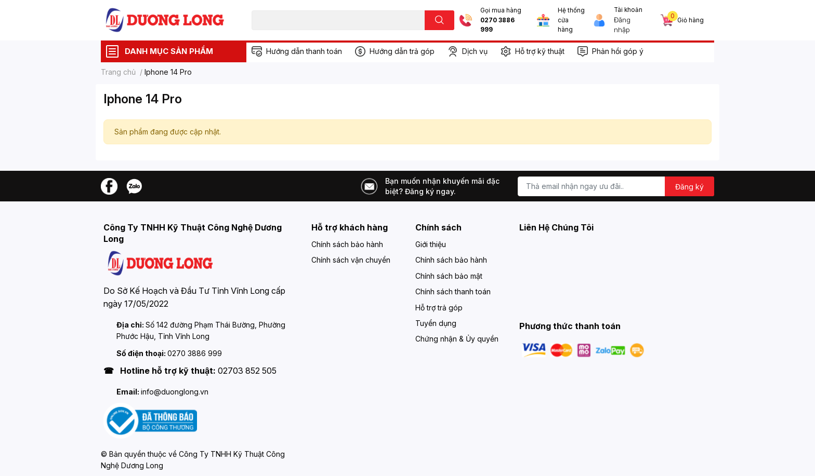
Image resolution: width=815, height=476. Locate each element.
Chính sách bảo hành (347, 244)
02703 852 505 (247, 370)
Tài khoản (628, 9)
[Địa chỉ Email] (616, 186)
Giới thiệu (430, 244)
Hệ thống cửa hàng (571, 20)
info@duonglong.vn (174, 391)
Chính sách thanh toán (453, 291)
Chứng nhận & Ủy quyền (456, 338)
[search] (439, 20)
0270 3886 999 (497, 25)
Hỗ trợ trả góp (439, 307)
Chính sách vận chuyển (350, 259)
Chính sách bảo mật (448, 275)
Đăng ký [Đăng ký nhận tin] (689, 186)
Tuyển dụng (435, 323)
